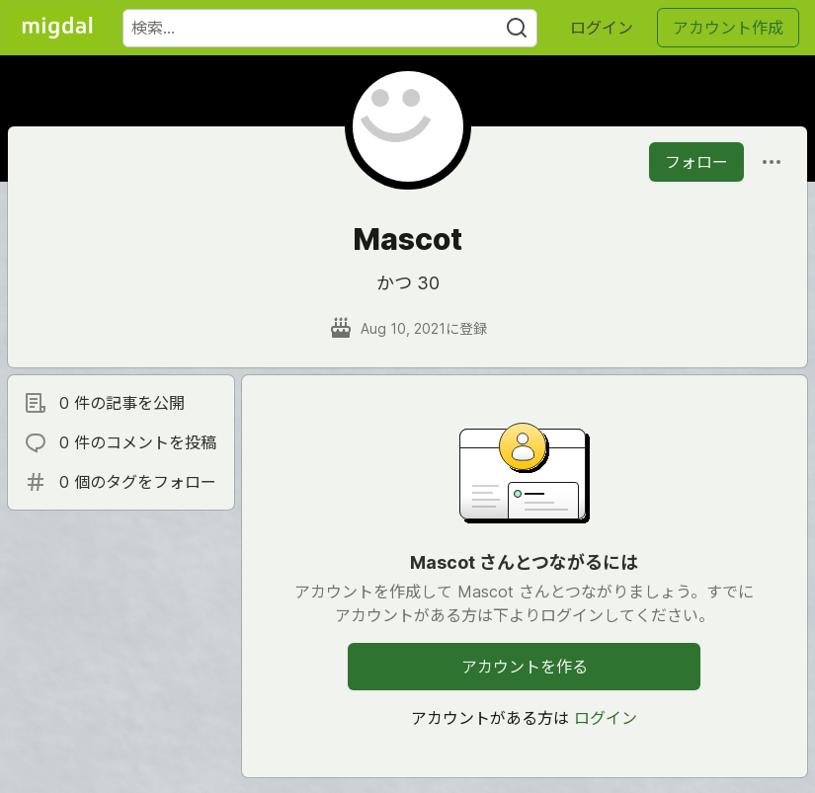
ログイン (601, 28)
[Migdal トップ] (57, 27)
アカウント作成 (728, 28)
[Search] (516, 28)
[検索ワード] (329, 28)
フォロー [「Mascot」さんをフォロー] (696, 162)
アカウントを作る (524, 666)
